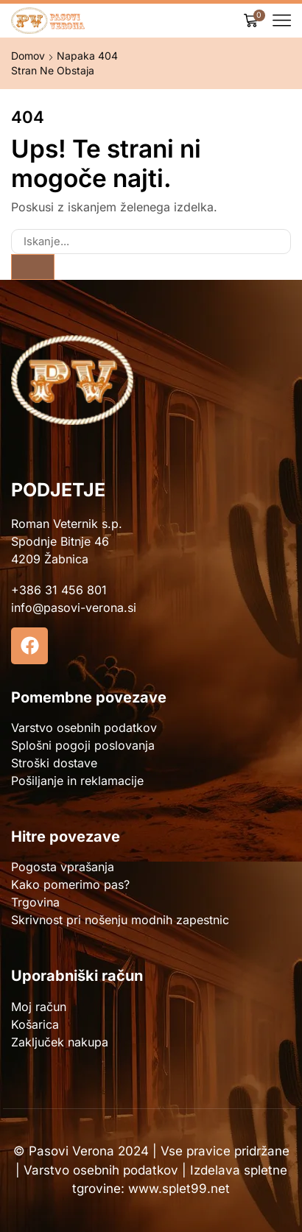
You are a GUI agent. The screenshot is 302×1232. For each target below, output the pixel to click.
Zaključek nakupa (59, 1042)
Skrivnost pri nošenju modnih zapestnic (120, 919)
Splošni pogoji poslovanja (83, 745)
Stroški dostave (54, 763)
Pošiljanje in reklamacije (77, 780)
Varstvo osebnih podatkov (84, 727)
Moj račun (38, 1006)
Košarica (35, 1024)
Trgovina (35, 902)
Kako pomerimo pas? (70, 884)
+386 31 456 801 (59, 589)
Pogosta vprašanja (62, 866)
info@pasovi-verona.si (73, 607)
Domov (28, 55)
